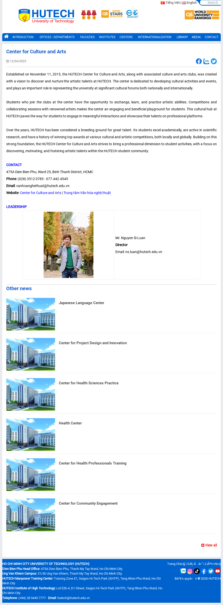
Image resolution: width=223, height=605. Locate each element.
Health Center (70, 423)
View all (209, 545)
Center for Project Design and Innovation (93, 343)
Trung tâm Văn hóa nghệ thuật (87, 193)
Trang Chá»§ (176, 564)
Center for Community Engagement (88, 503)
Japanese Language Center (81, 303)
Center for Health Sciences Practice (89, 383)
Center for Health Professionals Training (93, 463)
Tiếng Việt (172, 2)
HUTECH (215, 578)
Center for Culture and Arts (40, 193)
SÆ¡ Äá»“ (195, 564)
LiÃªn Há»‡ (213, 564)
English (192, 2)
